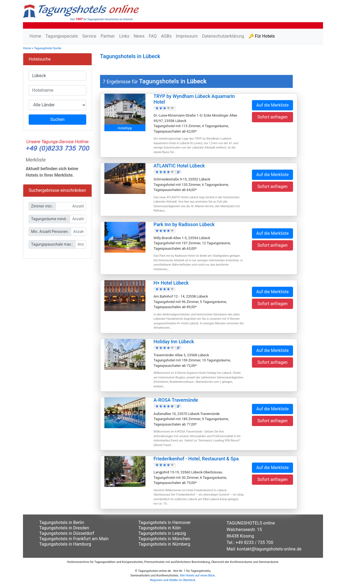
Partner (108, 36)
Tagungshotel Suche (47, 48)
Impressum (187, 36)
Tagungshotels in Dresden (64, 527)
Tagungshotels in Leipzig (162, 533)
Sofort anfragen (272, 117)
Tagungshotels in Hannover (164, 522)
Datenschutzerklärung (223, 36)
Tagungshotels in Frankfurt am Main (74, 538)
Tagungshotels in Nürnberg (164, 544)
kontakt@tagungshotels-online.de (269, 549)
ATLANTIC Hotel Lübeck (179, 166)
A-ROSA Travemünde (176, 400)
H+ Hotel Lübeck (171, 283)
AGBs (166, 36)
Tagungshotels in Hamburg (65, 544)
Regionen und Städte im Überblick (172, 580)
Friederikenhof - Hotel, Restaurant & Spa (196, 458)
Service (89, 36)
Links (124, 36)
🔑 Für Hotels (261, 36)
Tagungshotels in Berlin (61, 522)
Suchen (57, 119)
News (139, 36)
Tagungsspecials (61, 36)
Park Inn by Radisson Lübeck (184, 224)
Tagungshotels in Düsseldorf (66, 533)
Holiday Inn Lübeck (174, 341)
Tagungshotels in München (164, 538)
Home (35, 36)
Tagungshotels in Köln (159, 527)
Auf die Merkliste (272, 105)
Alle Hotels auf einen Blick (197, 575)
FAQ (153, 36)
